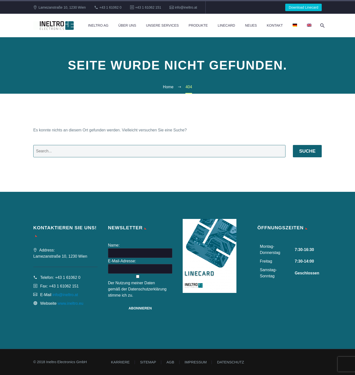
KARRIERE (120, 362)
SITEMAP (148, 362)
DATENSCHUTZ (230, 362)
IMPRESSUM (196, 362)
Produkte (198, 25)
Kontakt (275, 25)
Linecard (226, 25)
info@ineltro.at (186, 7)
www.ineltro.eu (70, 303)
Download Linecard (303, 7)
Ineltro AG (98, 25)
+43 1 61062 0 (110, 7)
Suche (307, 151)
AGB (170, 362)
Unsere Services (162, 25)
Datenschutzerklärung (147, 289)
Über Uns (127, 25)
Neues (251, 25)
